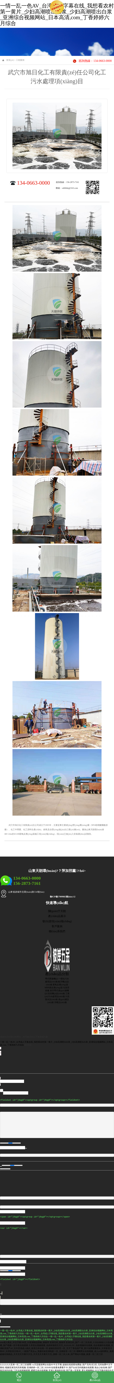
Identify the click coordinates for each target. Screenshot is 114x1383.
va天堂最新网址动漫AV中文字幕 (47, 1364)
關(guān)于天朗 (57, 911)
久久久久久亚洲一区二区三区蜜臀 (15, 1364)
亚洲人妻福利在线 (57, 1370)
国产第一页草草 (73, 1370)
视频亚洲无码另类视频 (15, 1367)
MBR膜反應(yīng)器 (54, 988)
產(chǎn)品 (95, 1376)
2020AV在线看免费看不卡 (56, 1367)
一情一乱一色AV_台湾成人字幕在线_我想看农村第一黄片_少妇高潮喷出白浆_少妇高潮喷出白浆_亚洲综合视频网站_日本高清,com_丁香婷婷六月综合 (57, 14)
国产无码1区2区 (89, 1364)
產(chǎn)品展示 (57, 916)
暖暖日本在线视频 (39, 1370)
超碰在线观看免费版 (72, 1364)
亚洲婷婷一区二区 (35, 1367)
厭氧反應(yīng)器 (60, 985)
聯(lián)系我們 (57, 931)
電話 (19, 1376)
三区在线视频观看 (21, 1370)
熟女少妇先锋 (101, 1367)
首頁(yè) (10, 60)
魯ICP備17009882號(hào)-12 (62, 897)
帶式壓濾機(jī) (51, 979)
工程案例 (20, 60)
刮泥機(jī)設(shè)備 (56, 993)
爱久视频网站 (88, 1370)
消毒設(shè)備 (60, 1002)
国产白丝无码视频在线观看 (81, 1367)
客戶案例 (57, 926)
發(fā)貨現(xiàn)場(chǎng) (57, 921)
